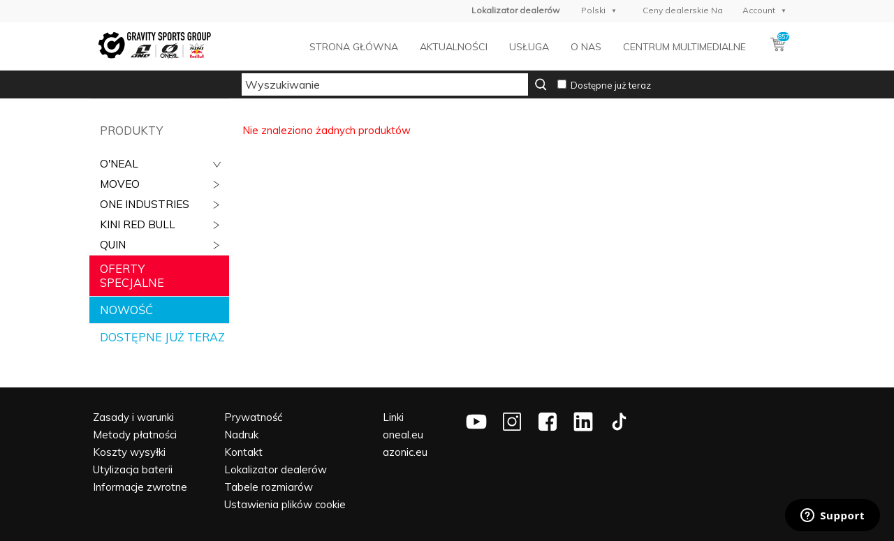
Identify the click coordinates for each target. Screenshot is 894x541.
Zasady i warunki (133, 417)
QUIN (113, 244)
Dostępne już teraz (611, 85)
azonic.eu (405, 452)
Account (758, 10)
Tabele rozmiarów (268, 487)
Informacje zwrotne (140, 487)
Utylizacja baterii (133, 469)
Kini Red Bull (137, 224)
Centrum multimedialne (684, 46)
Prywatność (253, 417)
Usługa (529, 46)
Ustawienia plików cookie (285, 504)
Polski (593, 10)
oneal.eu (403, 434)
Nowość (126, 310)
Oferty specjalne (132, 276)
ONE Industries (144, 204)
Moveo (120, 184)
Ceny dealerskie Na (683, 10)
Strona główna (353, 46)
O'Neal (119, 163)
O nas (586, 46)
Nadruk (241, 434)
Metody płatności (135, 434)
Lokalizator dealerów (275, 469)
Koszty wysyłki (129, 452)
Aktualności (454, 46)
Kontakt (243, 452)
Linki (393, 417)
